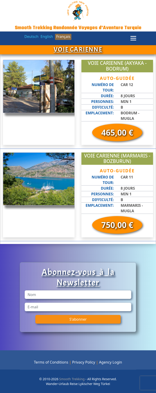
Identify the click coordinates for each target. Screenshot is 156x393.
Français (63, 36)
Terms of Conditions (51, 362)
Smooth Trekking (71, 379)
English (47, 36)
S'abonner (78, 319)
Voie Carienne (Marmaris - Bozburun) (117, 158)
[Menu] (133, 38)
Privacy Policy (83, 362)
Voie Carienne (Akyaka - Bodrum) (117, 66)
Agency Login (110, 362)
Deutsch (31, 36)
